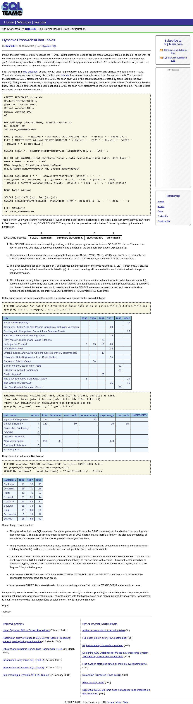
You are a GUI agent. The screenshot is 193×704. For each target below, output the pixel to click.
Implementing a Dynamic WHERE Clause (26, 675)
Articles (161, 202)
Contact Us (163, 216)
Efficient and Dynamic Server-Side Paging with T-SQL (33, 649)
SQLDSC (30, 28)
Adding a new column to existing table (103, 630)
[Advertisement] (94, 9)
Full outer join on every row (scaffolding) (104, 637)
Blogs (160, 211)
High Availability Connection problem (102, 645)
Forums (40, 22)
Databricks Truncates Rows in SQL (101, 675)
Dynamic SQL (49, 46)
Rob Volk (10, 46)
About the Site (164, 221)
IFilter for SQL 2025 (93, 682)
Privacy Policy (114, 702)
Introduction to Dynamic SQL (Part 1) (23, 667)
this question (30, 71)
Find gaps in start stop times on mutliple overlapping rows (114, 663)
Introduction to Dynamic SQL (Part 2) (23, 660)
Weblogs (24, 22)
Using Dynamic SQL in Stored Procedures (26, 630)
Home (9, 22)
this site (65, 75)
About (125, 702)
